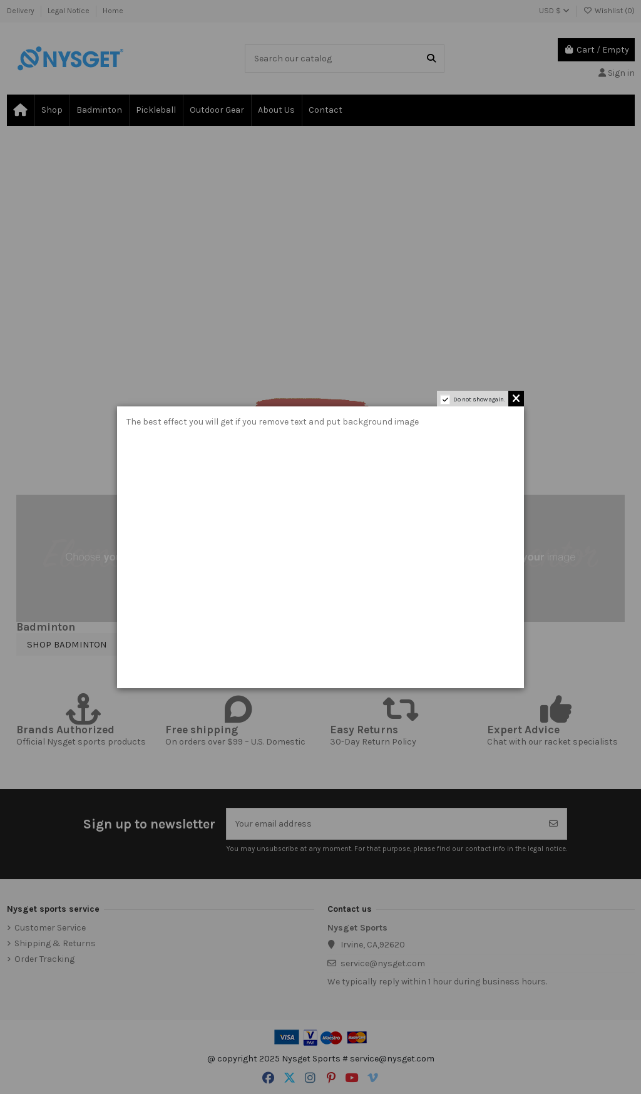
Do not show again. (479, 399)
